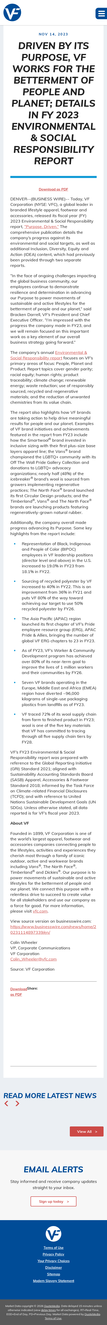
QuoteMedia (52, 1306)
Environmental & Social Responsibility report (48, 355)
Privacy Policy (53, 1254)
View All (84, 1131)
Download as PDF (53, 189)
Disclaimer (53, 1267)
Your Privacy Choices (54, 1261)
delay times (48, 1310)
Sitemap (53, 1274)
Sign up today (51, 1201)
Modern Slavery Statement (53, 1281)
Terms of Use (54, 1247)
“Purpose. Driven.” (41, 226)
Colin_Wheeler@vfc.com (33, 959)
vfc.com (40, 911)
